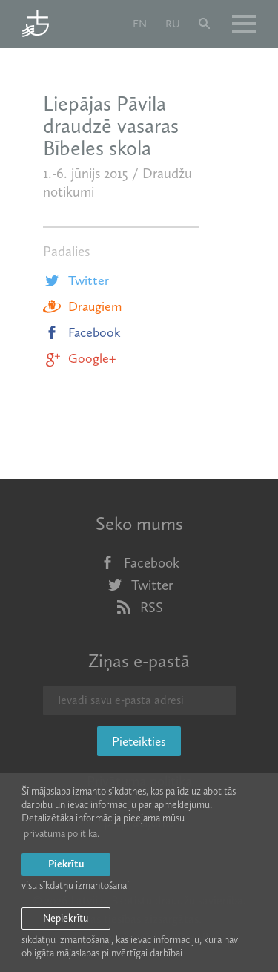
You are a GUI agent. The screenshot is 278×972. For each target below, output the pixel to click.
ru (172, 23)
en (140, 23)
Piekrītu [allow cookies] (66, 864)
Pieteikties (139, 741)
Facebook (82, 332)
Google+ (79, 358)
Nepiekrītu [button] (65, 918)
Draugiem (82, 306)
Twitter (76, 280)
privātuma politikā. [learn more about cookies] (61, 833)
